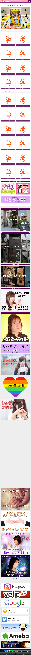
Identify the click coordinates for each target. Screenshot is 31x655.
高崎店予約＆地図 (7, 654)
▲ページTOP (28, 651)
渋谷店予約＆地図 (23, 654)
